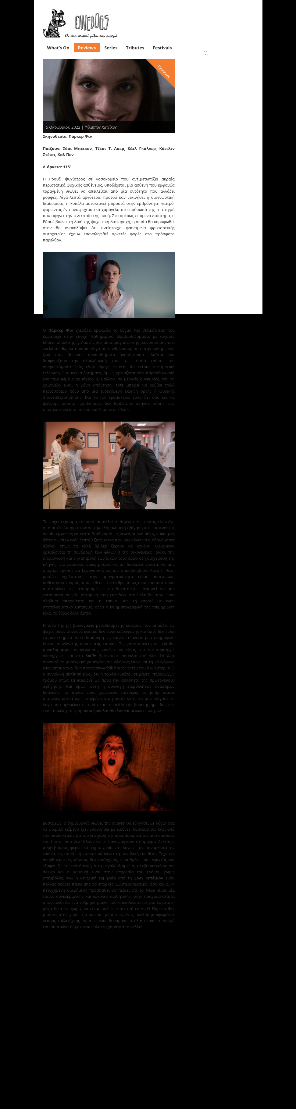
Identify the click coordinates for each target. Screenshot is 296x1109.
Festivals (162, 48)
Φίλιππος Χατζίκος (101, 127)
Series (110, 48)
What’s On (58, 48)
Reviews (87, 48)
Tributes (135, 48)
